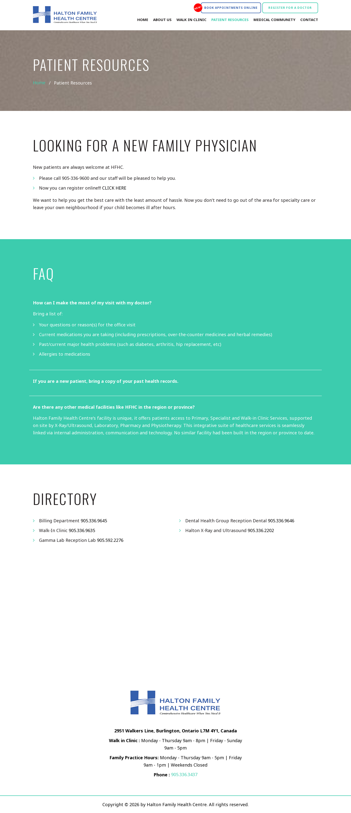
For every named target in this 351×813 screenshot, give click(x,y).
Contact (309, 19)
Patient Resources (230, 19)
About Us (162, 19)
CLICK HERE (114, 188)
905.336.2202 (261, 530)
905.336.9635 (82, 530)
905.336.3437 (184, 775)
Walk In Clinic (191, 19)
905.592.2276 (110, 540)
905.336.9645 (94, 521)
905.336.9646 (281, 521)
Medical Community (274, 19)
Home (142, 19)
